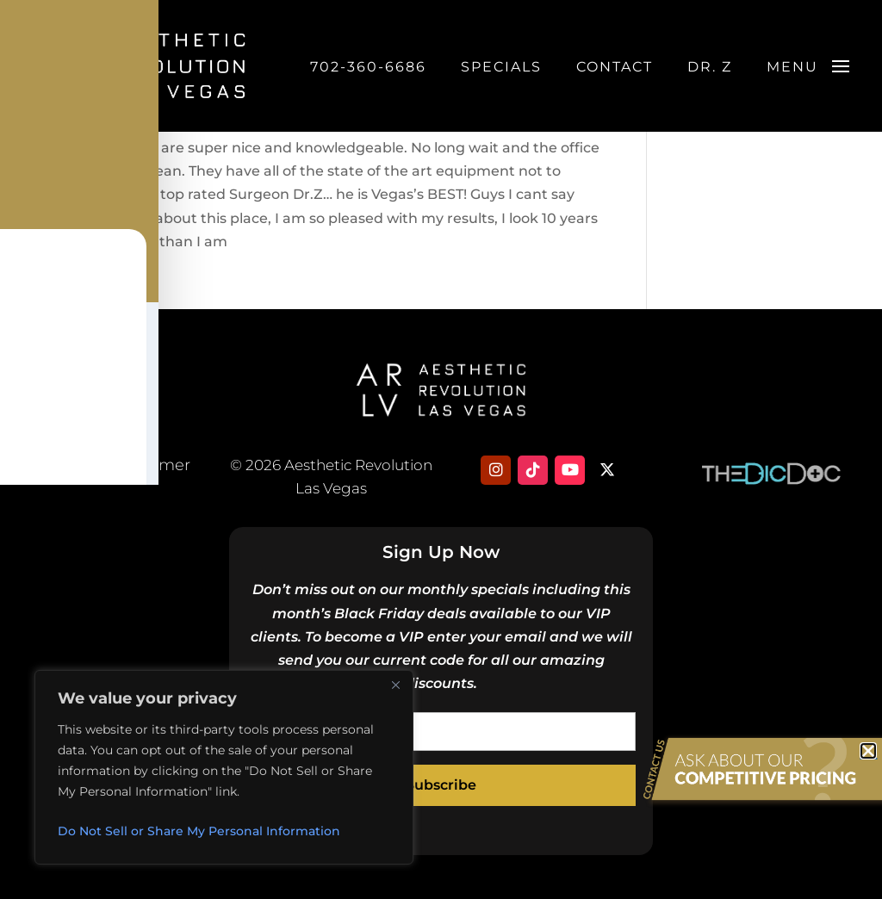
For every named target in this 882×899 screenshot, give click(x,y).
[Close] (395, 684)
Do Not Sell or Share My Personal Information (199, 831)
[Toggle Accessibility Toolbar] (35, 414)
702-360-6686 (368, 71)
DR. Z (709, 71)
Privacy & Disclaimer (110, 465)
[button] (868, 751)
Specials (501, 71)
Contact (614, 71)
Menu (792, 71)
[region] (223, 767)
